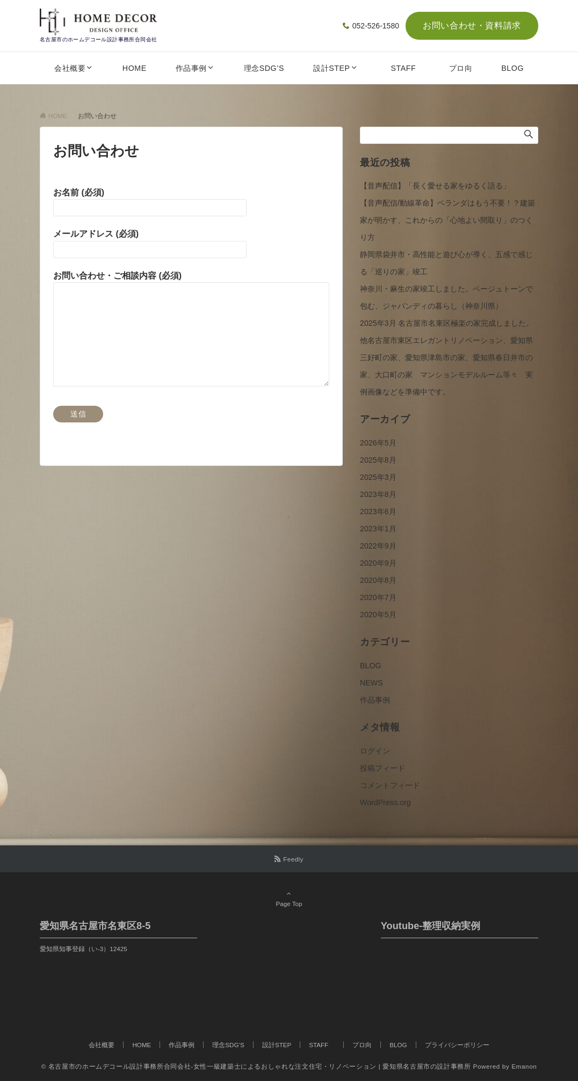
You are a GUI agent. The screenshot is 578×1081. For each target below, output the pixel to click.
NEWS (371, 682)
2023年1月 (378, 528)
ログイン (375, 751)
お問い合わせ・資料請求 (472, 25)
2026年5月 (378, 443)
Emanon (524, 1066)
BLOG (370, 665)
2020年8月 (378, 580)
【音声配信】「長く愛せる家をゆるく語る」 (435, 185)
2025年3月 (378, 477)
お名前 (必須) (78, 192)
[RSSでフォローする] (289, 859)
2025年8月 (378, 460)
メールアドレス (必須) (96, 233)
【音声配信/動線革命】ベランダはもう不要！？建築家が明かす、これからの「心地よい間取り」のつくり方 (447, 220)
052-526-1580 (375, 25)
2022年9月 (378, 546)
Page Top (289, 898)
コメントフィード (390, 785)
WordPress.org (385, 802)
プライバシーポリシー (457, 1044)
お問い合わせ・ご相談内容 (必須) (117, 275)
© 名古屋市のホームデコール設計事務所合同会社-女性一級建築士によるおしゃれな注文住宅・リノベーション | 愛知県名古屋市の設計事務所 (256, 1066)
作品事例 (375, 700)
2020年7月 (378, 597)
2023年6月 (378, 511)
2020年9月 (378, 563)
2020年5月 (378, 614)
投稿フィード (382, 768)
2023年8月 (378, 494)
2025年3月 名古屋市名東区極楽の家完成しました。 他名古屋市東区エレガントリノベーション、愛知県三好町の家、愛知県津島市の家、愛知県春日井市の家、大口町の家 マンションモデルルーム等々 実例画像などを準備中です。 (450, 357)
